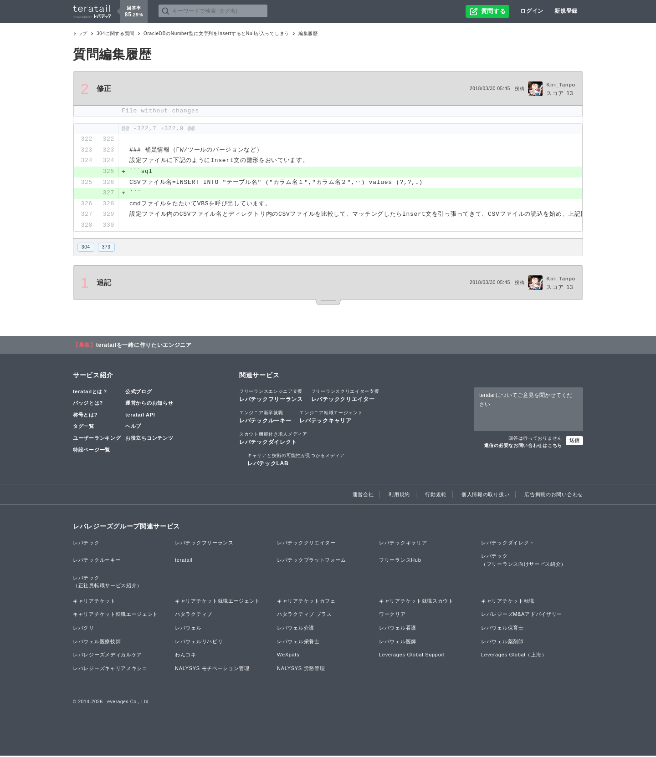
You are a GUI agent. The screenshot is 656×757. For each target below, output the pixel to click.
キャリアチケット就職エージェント (217, 602)
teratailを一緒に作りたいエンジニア (144, 346)
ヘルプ (133, 427)
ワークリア (392, 615)
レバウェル (188, 628)
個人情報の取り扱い (485, 495)
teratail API (140, 415)
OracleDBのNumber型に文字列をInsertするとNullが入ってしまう (216, 33)
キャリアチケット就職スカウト (416, 602)
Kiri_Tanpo (560, 84)
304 (86, 247)
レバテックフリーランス (271, 396)
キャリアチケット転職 (507, 602)
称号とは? (85, 415)
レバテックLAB (296, 460)
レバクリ (83, 628)
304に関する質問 (115, 33)
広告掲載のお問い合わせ (553, 495)
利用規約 (399, 495)
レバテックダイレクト (273, 439)
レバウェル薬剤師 (502, 642)
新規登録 (566, 11)
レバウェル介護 (295, 628)
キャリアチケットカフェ (306, 602)
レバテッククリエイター (345, 396)
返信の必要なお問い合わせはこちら (523, 446)
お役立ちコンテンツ (149, 439)
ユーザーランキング (97, 439)
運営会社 (363, 495)
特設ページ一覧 (91, 450)
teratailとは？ (90, 392)
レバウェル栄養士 (298, 642)
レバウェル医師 (397, 642)
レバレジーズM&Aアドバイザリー (521, 615)
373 (106, 247)
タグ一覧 (83, 427)
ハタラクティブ (193, 615)
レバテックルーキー (265, 417)
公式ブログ (138, 392)
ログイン (531, 11)
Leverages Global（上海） (514, 656)
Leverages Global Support (412, 656)
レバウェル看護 (397, 628)
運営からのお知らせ (149, 404)
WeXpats (288, 656)
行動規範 (435, 495)
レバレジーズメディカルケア (107, 656)
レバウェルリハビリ (199, 642)
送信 (574, 441)
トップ (80, 33)
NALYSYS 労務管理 (301, 669)
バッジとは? (88, 404)
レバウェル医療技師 (97, 642)
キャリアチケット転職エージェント (115, 615)
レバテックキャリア (331, 417)
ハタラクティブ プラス (304, 615)
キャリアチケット (94, 602)
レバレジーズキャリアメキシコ (110, 669)
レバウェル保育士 (502, 628)
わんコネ (185, 656)
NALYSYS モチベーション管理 (212, 669)
